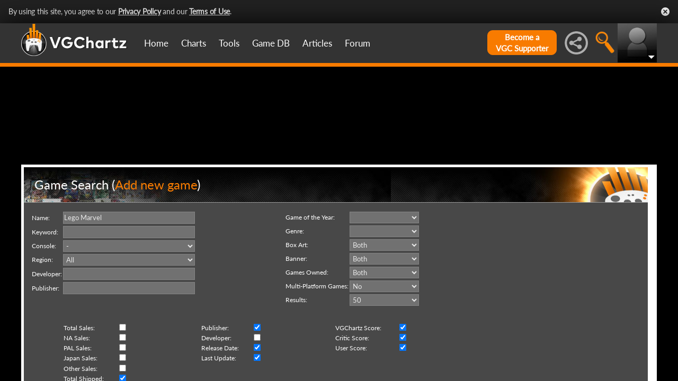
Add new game (156, 234)
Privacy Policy (139, 11)
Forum (357, 43)
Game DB (271, 43)
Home (156, 43)
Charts (193, 43)
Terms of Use (209, 11)
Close (665, 11)
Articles (317, 43)
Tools (229, 43)
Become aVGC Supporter (522, 42)
